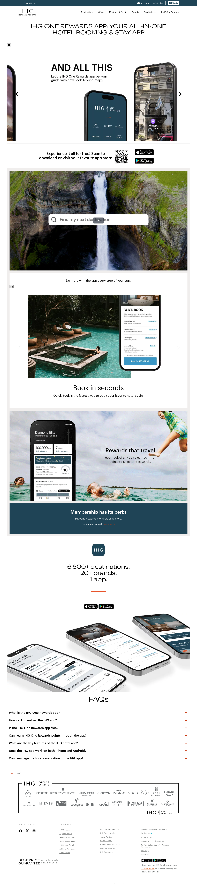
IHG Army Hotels (107, 833)
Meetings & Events (118, 12)
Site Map (145, 850)
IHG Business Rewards (109, 829)
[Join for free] (158, 3)
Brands (135, 12)
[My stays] (143, 3)
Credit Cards (150, 12)
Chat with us (29, 3)
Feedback (145, 854)
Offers (101, 12)
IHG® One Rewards (170, 12)
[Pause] (9, 45)
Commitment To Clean (110, 844)
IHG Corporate (106, 852)
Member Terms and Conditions (154, 829)
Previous (16, 94)
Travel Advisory (106, 837)
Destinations (87, 12)
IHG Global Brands (67, 837)
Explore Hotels (65, 833)
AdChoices (146, 833)
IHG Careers (64, 829)
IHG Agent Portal (66, 845)
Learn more (148, 868)
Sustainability (106, 840)
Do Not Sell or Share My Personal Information (155, 846)
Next (180, 94)
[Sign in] (173, 3)
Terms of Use (146, 837)
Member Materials (108, 848)
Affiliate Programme (68, 848)
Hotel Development (67, 841)
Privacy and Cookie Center (152, 841)
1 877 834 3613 (49, 862)
